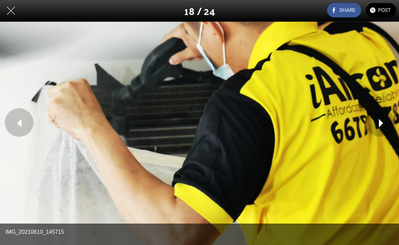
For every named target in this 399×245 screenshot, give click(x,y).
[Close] (11, 11)
